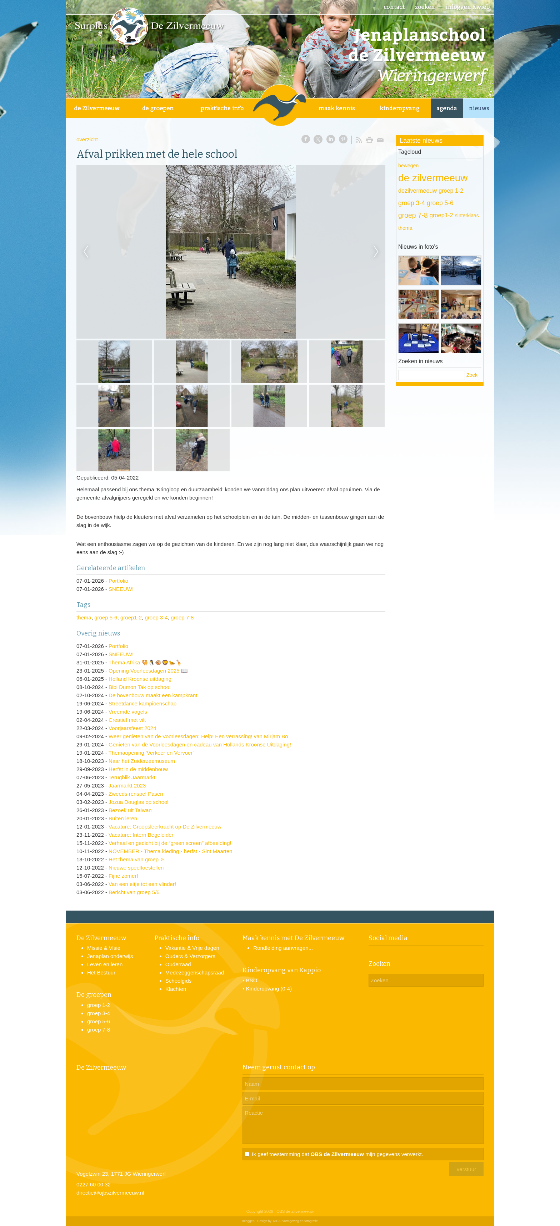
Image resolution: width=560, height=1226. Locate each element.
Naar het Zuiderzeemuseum (142, 761)
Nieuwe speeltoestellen (136, 868)
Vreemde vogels (128, 712)
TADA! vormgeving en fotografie (295, 1221)
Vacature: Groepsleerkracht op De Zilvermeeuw (165, 827)
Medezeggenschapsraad (194, 972)
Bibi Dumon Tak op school (139, 687)
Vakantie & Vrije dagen (192, 948)
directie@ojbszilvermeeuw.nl (110, 1193)
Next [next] (376, 252)
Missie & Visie (103, 948)
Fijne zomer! (123, 876)
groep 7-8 (182, 617)
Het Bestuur (101, 972)
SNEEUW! (121, 589)
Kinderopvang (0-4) (269, 989)
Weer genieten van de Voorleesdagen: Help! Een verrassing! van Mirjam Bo (198, 736)
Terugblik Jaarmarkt (132, 777)
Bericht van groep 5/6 (134, 892)
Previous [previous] (85, 252)
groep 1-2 (451, 190)
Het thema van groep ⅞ (137, 859)
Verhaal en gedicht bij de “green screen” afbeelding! (170, 843)
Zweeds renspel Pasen (136, 794)
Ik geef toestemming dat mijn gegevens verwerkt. (337, 1154)
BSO (252, 980)
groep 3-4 (156, 617)
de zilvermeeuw (433, 177)
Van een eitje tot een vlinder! (142, 884)
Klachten (175, 989)
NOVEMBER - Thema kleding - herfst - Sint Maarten (170, 851)
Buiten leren (123, 818)
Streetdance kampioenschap (142, 703)
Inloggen (248, 1221)
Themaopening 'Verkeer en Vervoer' (151, 753)
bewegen (408, 165)
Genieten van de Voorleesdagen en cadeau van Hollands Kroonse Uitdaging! (200, 744)
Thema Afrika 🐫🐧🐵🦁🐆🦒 (145, 662)
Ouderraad (178, 964)
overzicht (87, 139)
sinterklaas (467, 215)
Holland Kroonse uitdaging (140, 679)
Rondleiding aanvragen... (283, 948)
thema (83, 617)
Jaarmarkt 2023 (127, 785)
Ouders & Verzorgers (190, 956)
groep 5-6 (105, 617)
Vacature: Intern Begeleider (141, 835)
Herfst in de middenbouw (138, 769)
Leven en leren (104, 964)
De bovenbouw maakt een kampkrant (153, 695)
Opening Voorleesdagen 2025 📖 (148, 671)
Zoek (472, 375)
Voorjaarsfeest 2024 (132, 728)
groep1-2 (131, 617)
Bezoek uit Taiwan (130, 810)
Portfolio (118, 581)
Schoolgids (178, 981)
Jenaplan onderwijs (110, 956)
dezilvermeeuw (417, 190)
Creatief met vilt (127, 720)
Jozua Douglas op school (139, 802)
